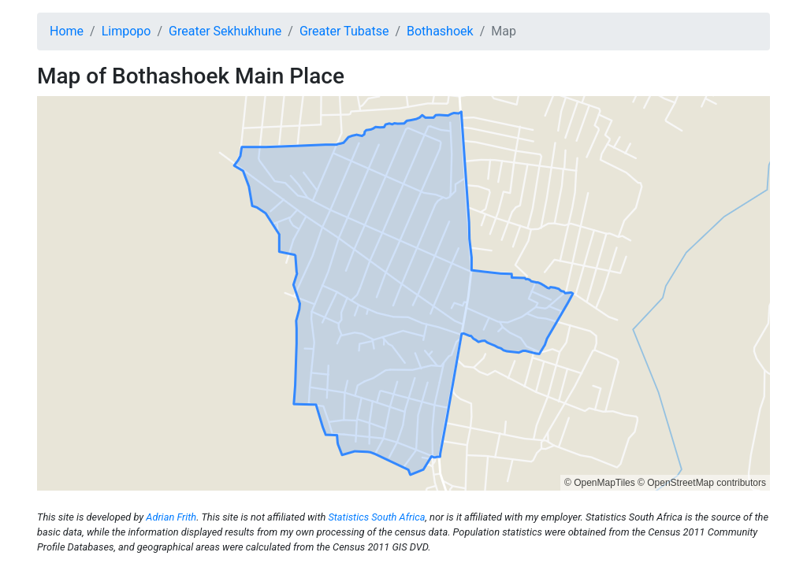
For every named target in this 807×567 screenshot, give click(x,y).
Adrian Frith (171, 517)
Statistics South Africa (376, 517)
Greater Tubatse (344, 31)
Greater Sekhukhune (225, 31)
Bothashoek (440, 31)
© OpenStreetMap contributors (702, 482)
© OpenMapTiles (599, 482)
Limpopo (126, 31)
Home (67, 31)
